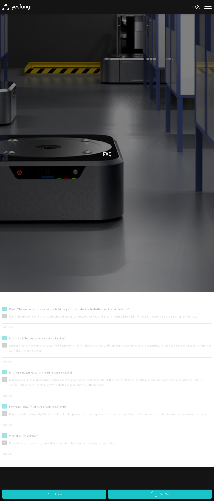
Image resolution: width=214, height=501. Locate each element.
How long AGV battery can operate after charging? (37, 339)
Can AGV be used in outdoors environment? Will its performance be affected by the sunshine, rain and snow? (69, 310)
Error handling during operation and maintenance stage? (40, 373)
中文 (196, 7)
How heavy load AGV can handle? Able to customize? (38, 408)
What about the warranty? (23, 437)
